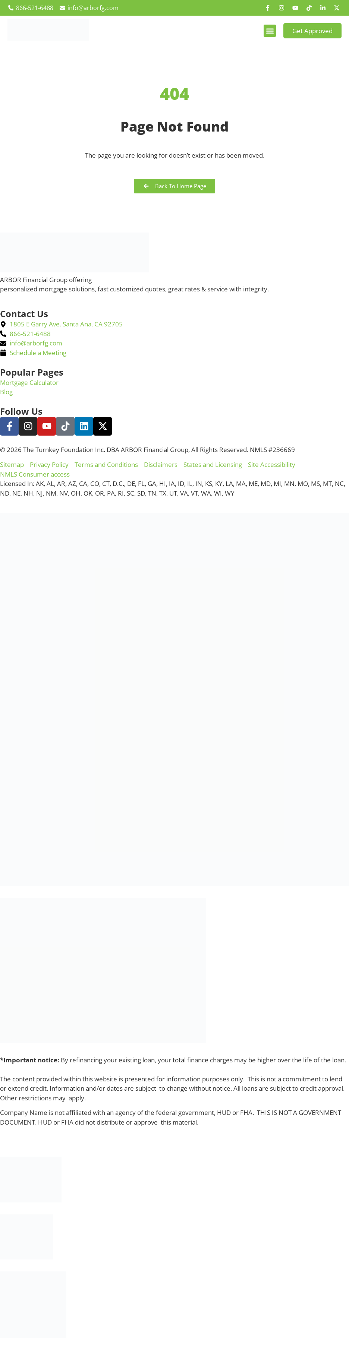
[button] (270, 31)
